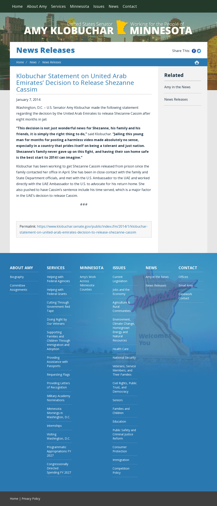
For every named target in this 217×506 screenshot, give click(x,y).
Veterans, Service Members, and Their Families (124, 370)
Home (17, 6)
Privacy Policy (31, 499)
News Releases (45, 50)
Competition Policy (121, 470)
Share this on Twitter (199, 51)
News (113, 6)
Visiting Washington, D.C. (58, 436)
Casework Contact (185, 296)
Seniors (118, 400)
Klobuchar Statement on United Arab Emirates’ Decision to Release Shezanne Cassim (75, 82)
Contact (130, 6)
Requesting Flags (58, 374)
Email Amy (186, 285)
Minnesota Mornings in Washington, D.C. (58, 413)
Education (119, 421)
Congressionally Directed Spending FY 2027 (59, 468)
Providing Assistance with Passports (57, 361)
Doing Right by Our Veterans (57, 321)
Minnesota (79, 6)
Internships (54, 426)
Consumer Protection (120, 449)
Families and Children (121, 411)
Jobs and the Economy (121, 292)
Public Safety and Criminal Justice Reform (124, 434)
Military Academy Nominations (58, 398)
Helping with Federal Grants (57, 292)
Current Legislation (120, 279)
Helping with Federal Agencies (58, 279)
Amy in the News (177, 87)
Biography (17, 277)
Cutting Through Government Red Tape (58, 306)
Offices (183, 277)
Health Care (121, 349)
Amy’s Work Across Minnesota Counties (88, 283)
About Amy (37, 6)
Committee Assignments (18, 287)
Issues (98, 6)
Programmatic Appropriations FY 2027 (59, 451)
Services (58, 6)
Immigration (121, 460)
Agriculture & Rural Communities (122, 306)
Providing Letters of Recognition (58, 385)
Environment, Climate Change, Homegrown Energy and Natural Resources (124, 329)
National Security (124, 357)
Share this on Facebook (194, 51)
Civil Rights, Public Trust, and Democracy (125, 387)
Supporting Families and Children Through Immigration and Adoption (58, 340)
